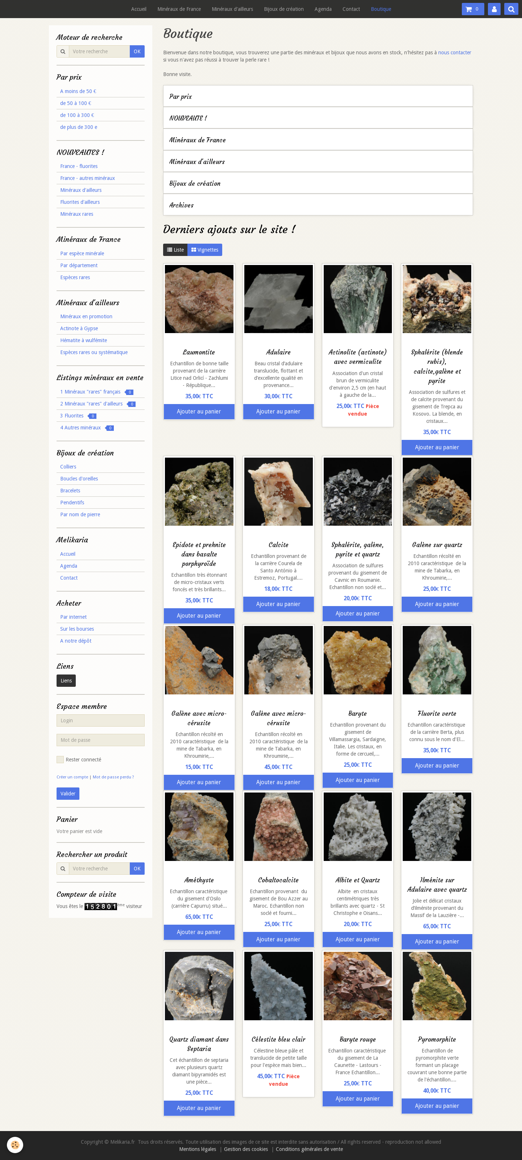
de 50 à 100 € (75, 103)
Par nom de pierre (80, 514)
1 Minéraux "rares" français (96, 392)
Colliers (68, 467)
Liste (175, 250)
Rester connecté (79, 759)
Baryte (357, 714)
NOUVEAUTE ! (188, 118)
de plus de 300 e (78, 127)
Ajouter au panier (199, 411)
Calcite (279, 545)
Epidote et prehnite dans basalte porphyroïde (199, 554)
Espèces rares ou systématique (94, 352)
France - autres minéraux (87, 178)
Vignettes (204, 250)
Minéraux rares (76, 214)
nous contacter (454, 52)
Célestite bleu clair (278, 1039)
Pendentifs (72, 502)
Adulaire (278, 352)
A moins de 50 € (78, 91)
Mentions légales (197, 1149)
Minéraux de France (179, 9)
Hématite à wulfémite (83, 340)
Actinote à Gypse (79, 328)
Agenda (323, 9)
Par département (79, 265)
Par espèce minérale (82, 253)
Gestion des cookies (246, 1149)
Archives (181, 205)
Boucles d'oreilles (79, 479)
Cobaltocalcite (278, 880)
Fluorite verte (437, 714)
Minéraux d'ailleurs (232, 9)
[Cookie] (15, 1145)
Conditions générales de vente (309, 1149)
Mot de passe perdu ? (113, 777)
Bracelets (70, 490)
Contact (351, 9)
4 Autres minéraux (87, 428)
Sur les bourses (77, 629)
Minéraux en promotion (86, 316)
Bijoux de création (284, 9)
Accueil (138, 9)
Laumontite (199, 352)
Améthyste (199, 880)
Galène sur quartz (437, 545)
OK (137, 51)
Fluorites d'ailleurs (80, 202)
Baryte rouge (358, 1039)
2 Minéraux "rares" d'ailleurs (98, 404)
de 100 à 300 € (77, 115)
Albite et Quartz (358, 880)
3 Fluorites (78, 416)
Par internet (73, 617)
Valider (68, 794)
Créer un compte (72, 777)
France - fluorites (79, 166)
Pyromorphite (437, 1039)
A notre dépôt (75, 641)
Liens (66, 681)
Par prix (180, 97)
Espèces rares (75, 277)
